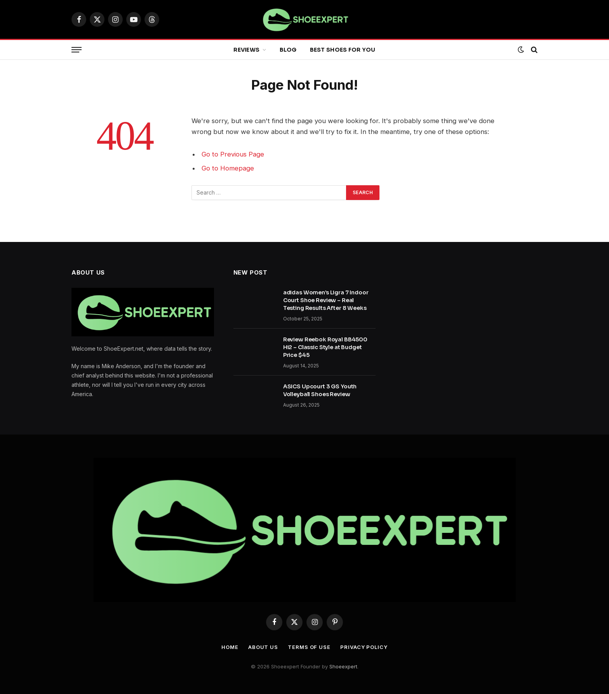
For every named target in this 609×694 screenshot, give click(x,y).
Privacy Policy (364, 647)
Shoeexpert (343, 666)
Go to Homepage (228, 168)
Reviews (246, 49)
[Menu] (76, 50)
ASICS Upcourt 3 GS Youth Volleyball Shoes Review (320, 390)
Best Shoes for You (343, 49)
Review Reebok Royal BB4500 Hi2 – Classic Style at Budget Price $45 (325, 347)
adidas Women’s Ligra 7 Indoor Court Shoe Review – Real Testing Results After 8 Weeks (326, 300)
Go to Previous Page (233, 154)
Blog (288, 49)
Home (229, 647)
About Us (263, 647)
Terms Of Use (309, 647)
